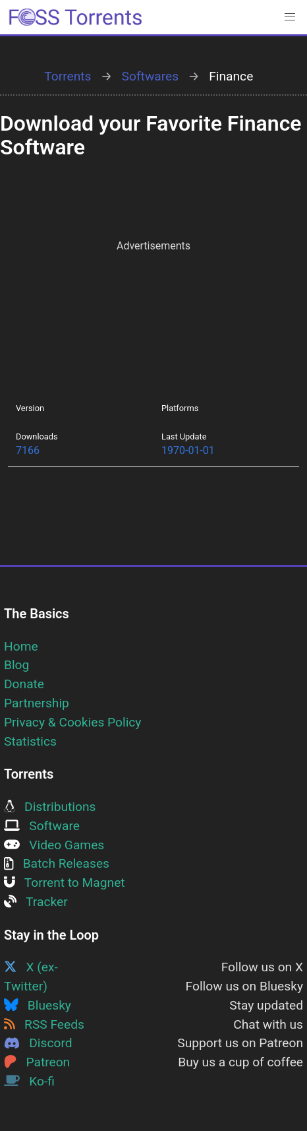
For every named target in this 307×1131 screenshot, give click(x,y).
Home (21, 646)
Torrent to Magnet (64, 882)
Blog (16, 664)
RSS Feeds (44, 1024)
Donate (24, 684)
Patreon (37, 1062)
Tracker (36, 901)
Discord (38, 1042)
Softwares (150, 76)
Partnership (36, 703)
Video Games (54, 845)
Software (42, 825)
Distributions (50, 806)
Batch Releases (56, 863)
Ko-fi (29, 1081)
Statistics (30, 741)
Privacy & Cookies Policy (72, 722)
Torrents (67, 76)
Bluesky (37, 1005)
